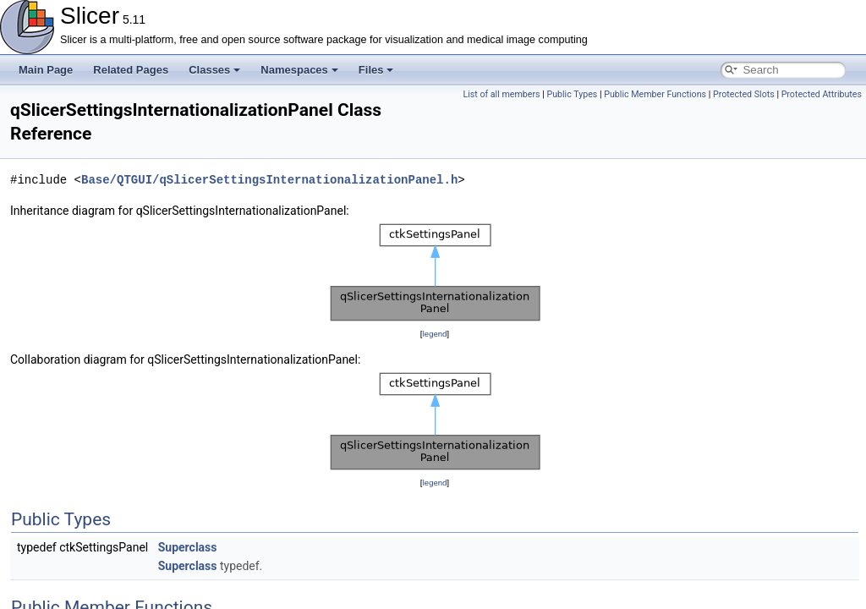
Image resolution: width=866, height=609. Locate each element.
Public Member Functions (655, 94)
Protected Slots (744, 94)
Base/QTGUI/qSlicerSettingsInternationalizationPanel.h (269, 180)
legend (434, 333)
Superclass (187, 547)
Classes (214, 69)
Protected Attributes (821, 94)
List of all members (501, 94)
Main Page (46, 69)
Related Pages (130, 69)
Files (376, 69)
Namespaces (299, 69)
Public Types (571, 94)
